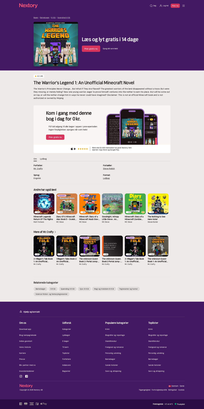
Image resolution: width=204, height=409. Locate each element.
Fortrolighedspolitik (159, 390)
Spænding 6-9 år (64, 18)
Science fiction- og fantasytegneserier (51, 294)
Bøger (36, 18)
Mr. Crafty (38, 168)
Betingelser (172, 390)
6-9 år (53, 18)
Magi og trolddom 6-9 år (104, 289)
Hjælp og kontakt (29, 311)
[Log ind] (164, 6)
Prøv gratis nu (91, 48)
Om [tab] (35, 158)
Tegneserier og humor (128, 289)
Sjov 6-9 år (84, 289)
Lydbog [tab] (43, 158)
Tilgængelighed (145, 390)
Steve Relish (109, 168)
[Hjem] (83, 5)
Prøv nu (175, 6)
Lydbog (106, 178)
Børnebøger (44, 18)
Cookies (181, 390)
